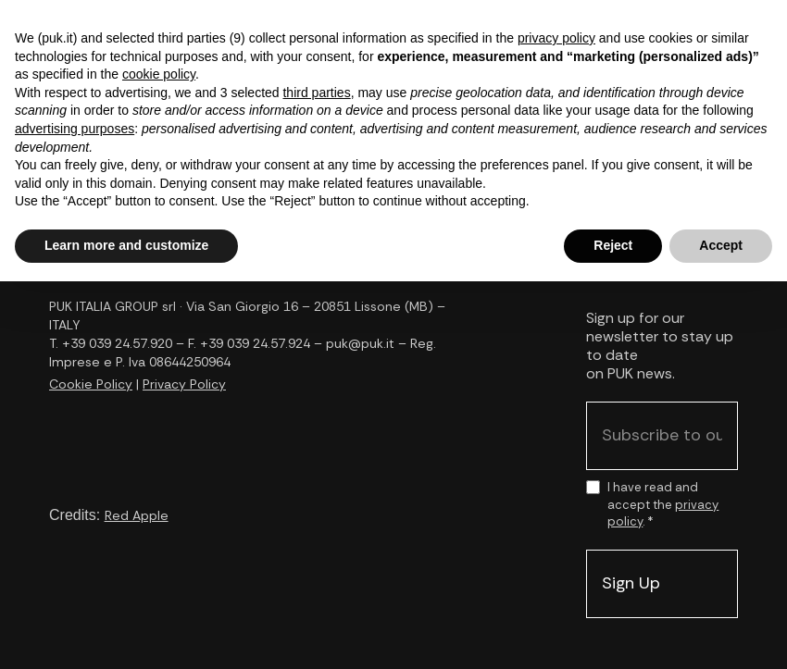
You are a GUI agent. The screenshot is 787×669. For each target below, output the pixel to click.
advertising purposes (74, 128)
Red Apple (137, 515)
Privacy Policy (184, 384)
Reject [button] (612, 245)
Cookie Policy (90, 384)
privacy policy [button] (556, 38)
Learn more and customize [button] (126, 245)
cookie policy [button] (158, 74)
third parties (316, 92)
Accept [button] (721, 245)
